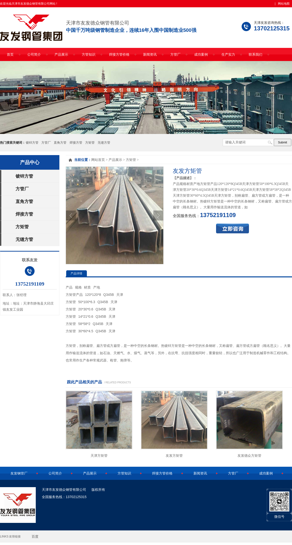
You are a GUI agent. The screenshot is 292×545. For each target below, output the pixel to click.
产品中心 (29, 162)
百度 (35, 536)
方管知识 (88, 54)
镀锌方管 (32, 142)
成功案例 (201, 54)
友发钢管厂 (18, 473)
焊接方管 (76, 142)
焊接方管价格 (119, 54)
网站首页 (98, 160)
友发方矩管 (174, 455)
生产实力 (228, 54)
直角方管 (60, 142)
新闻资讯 (150, 54)
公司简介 (34, 54)
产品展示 (61, 54)
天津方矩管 (99, 455)
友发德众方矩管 (249, 455)
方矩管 (90, 142)
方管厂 (175, 54)
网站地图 (284, 3)
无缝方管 (104, 142)
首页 (10, 54)
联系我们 (255, 54)
